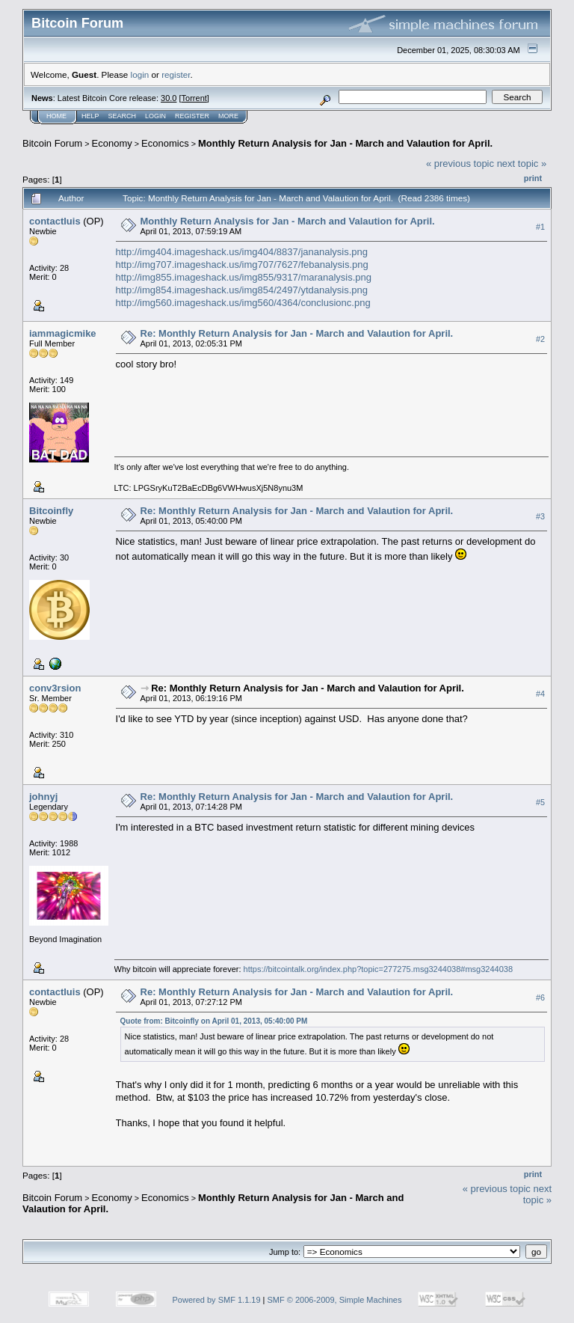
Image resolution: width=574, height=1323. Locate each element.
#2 (540, 338)
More (228, 116)
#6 (540, 997)
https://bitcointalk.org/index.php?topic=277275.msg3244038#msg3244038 (378, 969)
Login (155, 116)
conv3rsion (55, 688)
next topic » (522, 163)
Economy (112, 143)
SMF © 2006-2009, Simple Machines (335, 1299)
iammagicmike (62, 333)
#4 (540, 693)
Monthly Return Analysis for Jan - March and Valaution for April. (345, 143)
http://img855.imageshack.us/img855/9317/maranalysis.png (244, 277)
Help (90, 116)
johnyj (43, 796)
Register (192, 116)
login (140, 74)
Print (533, 178)
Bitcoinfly (51, 510)
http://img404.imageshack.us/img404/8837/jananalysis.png (242, 251)
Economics (165, 143)
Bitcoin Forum (52, 143)
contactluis (55, 221)
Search (122, 116)
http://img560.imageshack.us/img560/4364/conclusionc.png (243, 302)
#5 (540, 802)
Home (56, 116)
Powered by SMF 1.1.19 (217, 1299)
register (175, 74)
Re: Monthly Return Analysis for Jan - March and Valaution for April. (297, 333)
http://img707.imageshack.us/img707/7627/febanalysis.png (242, 264)
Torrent (194, 98)
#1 (540, 226)
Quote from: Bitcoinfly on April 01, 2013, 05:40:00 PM (214, 1021)
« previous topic (460, 163)
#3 (540, 516)
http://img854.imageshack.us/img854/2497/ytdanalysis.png (242, 290)
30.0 (168, 98)
